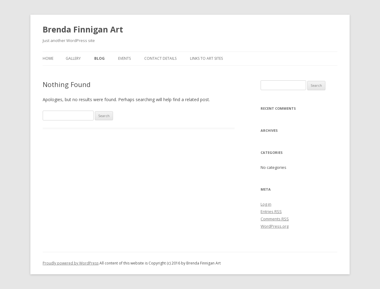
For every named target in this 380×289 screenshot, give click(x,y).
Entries (271, 211)
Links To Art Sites (206, 58)
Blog (99, 58)
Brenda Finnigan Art (83, 29)
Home (48, 58)
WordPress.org (275, 226)
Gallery (73, 58)
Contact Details (160, 58)
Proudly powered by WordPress (71, 263)
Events (124, 58)
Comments (275, 219)
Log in (266, 204)
